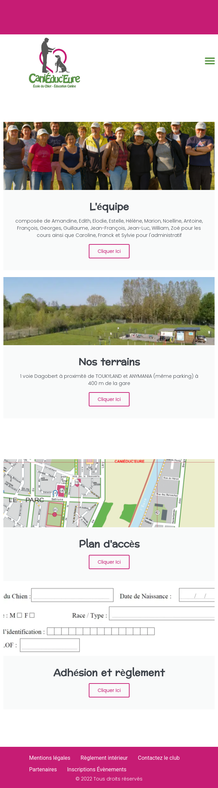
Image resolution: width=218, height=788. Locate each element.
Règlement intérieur (104, 758)
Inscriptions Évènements (97, 769)
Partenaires (43, 769)
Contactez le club (159, 758)
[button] (210, 61)
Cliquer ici (109, 251)
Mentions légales (49, 758)
